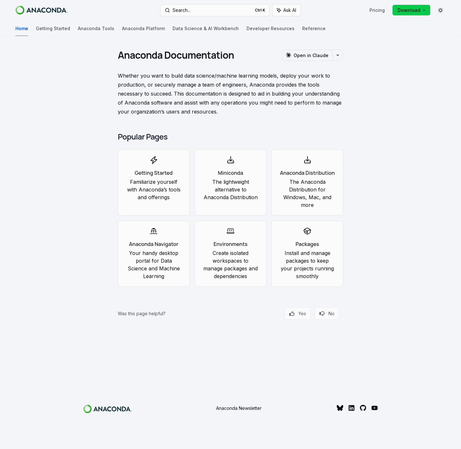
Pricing (377, 10)
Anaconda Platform (143, 31)
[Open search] (214, 10)
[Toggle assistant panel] (286, 10)
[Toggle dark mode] (440, 10)
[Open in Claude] (307, 55)
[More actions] (337, 55)
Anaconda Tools (96, 31)
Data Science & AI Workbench (206, 31)
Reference (314, 31)
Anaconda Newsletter (239, 408)
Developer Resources (271, 31)
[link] (154, 182)
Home (21, 31)
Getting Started (53, 31)
